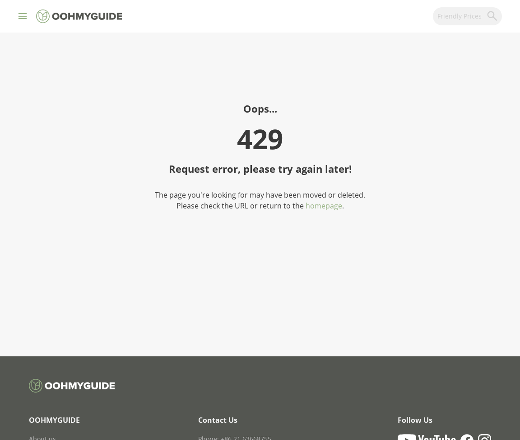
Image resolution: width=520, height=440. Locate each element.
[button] (22, 16)
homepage (324, 206)
